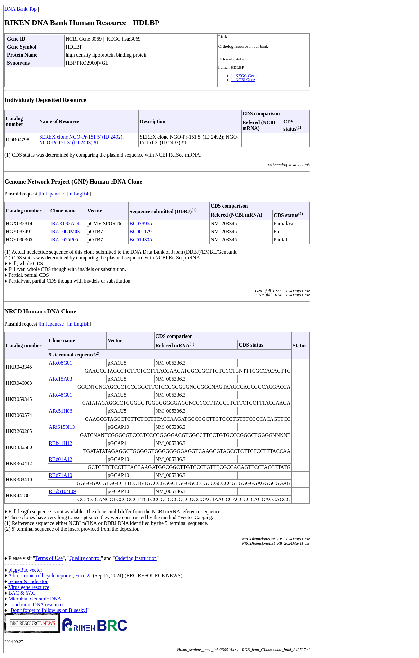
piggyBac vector (25, 569)
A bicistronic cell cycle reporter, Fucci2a (50, 575)
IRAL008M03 (65, 231)
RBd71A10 (60, 475)
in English (78, 193)
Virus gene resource (28, 587)
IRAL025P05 (64, 239)
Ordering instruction (136, 558)
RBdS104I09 (62, 491)
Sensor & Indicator (28, 581)
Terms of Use (49, 558)
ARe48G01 (60, 395)
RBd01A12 (60, 459)
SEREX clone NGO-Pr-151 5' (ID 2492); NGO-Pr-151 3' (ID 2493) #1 (81, 139)
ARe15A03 (60, 379)
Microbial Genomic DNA (34, 598)
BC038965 (140, 223)
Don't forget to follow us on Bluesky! (49, 610)
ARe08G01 (60, 362)
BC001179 (140, 231)
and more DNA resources (38, 604)
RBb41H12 (60, 443)
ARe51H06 (60, 411)
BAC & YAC (22, 593)
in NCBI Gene (243, 79)
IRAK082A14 (65, 223)
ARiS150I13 (62, 427)
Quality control (85, 558)
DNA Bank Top (20, 9)
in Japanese (52, 193)
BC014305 (140, 239)
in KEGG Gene (244, 75)
